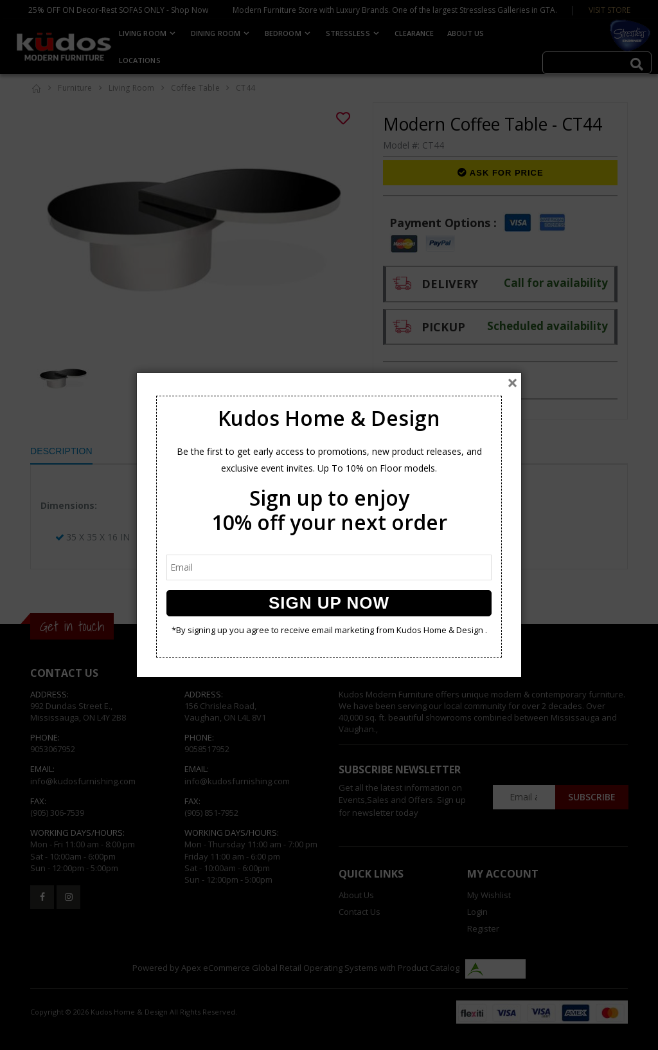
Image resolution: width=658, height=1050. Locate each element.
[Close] (512, 383)
